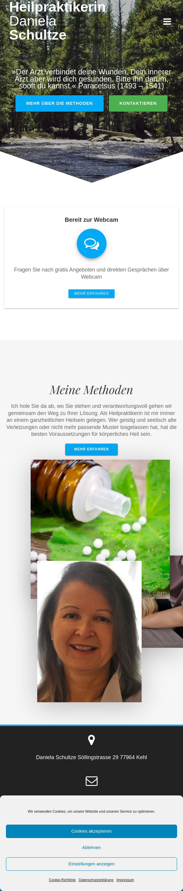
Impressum (125, 880)
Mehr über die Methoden (59, 103)
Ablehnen (91, 847)
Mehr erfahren (91, 293)
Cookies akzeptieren (91, 831)
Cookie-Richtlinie (62, 880)
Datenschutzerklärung (96, 880)
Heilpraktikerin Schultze (57, 21)
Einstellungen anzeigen (91, 863)
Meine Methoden (91, 389)
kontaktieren (138, 103)
